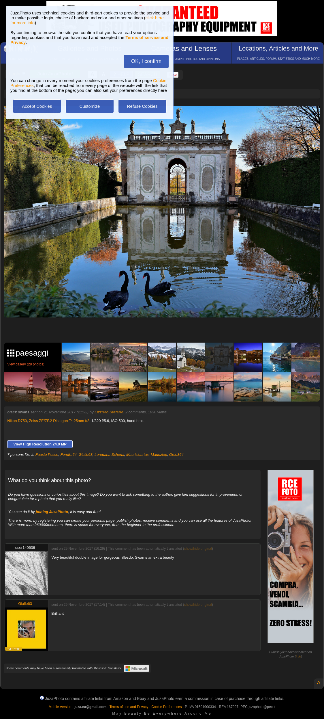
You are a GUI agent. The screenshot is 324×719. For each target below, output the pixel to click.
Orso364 (176, 454)
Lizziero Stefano (109, 412)
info (298, 656)
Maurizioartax (137, 454)
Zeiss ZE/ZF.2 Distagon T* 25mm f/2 (59, 421)
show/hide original (198, 549)
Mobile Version (60, 707)
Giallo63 (86, 454)
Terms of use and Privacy (129, 707)
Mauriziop (159, 454)
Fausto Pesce (47, 454)
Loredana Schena (109, 454)
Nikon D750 (17, 421)
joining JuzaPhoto (52, 512)
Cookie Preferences (166, 707)
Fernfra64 (68, 454)
